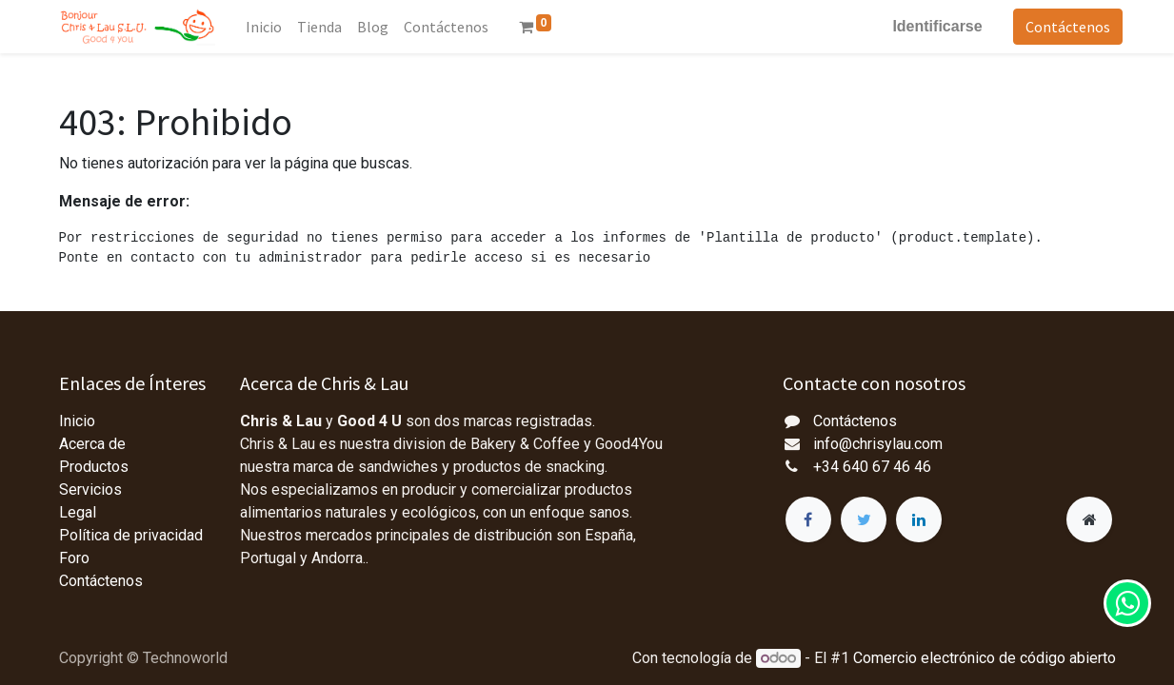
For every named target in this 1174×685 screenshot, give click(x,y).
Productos (94, 467)
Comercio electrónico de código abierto (984, 658)
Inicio (77, 421)
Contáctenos (1061, 26)
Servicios (90, 489)
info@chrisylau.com (878, 444)
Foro (74, 558)
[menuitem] (270, 27)
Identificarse (930, 26)
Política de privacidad (131, 535)
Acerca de (92, 444)
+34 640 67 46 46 (872, 467)
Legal (77, 512)
